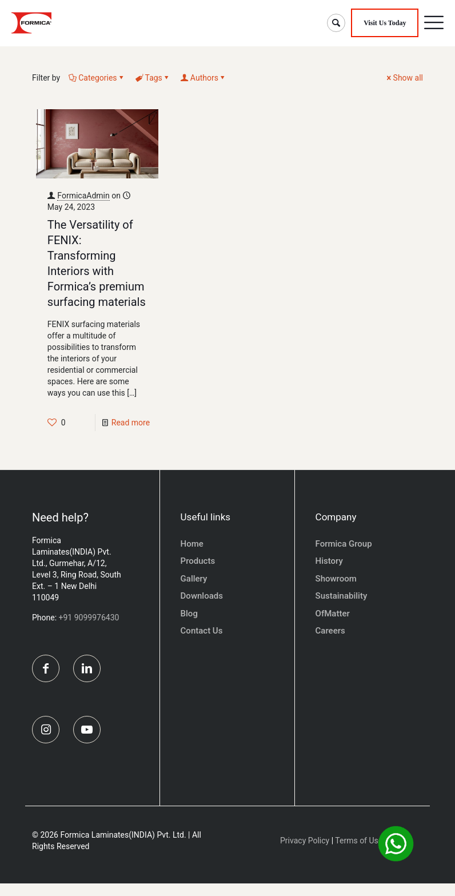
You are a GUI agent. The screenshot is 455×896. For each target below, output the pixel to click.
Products (198, 561)
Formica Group (344, 544)
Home (192, 544)
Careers (330, 631)
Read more (130, 422)
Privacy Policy (304, 853)
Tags (152, 77)
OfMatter (333, 613)
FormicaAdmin (83, 195)
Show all (404, 77)
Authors (203, 77)
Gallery (194, 579)
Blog (189, 613)
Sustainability (342, 596)
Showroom (336, 579)
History (329, 561)
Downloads (202, 596)
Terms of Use (358, 853)
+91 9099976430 (89, 617)
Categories (97, 77)
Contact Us (202, 631)
